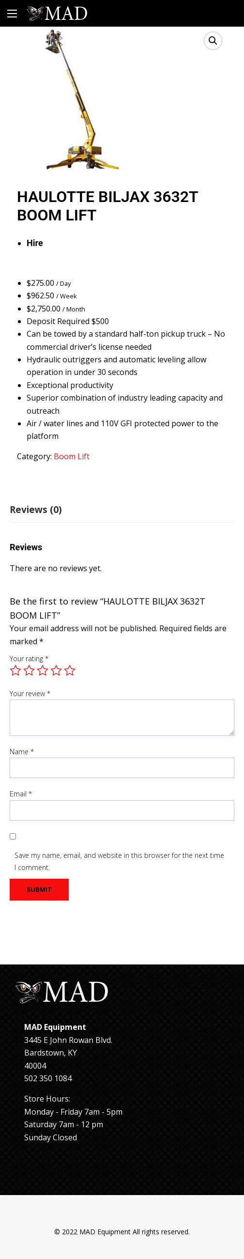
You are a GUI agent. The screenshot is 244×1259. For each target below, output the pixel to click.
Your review (30, 693)
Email (21, 793)
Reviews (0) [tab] (36, 509)
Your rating (29, 658)
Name (22, 751)
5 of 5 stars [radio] (70, 670)
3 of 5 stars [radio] (42, 670)
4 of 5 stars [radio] (56, 670)
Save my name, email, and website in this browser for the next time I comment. (119, 861)
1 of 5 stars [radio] (15, 670)
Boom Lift (72, 456)
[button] (213, 40)
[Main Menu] (12, 13)
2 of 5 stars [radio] (29, 670)
